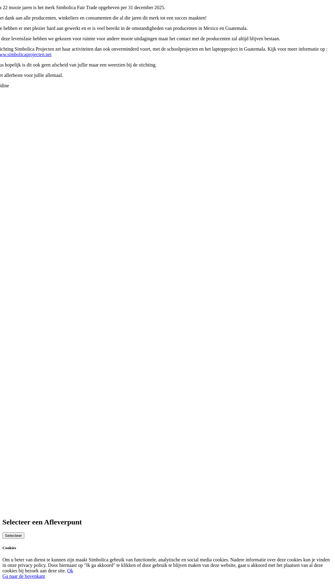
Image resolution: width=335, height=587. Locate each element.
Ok (70, 570)
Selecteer (13, 535)
